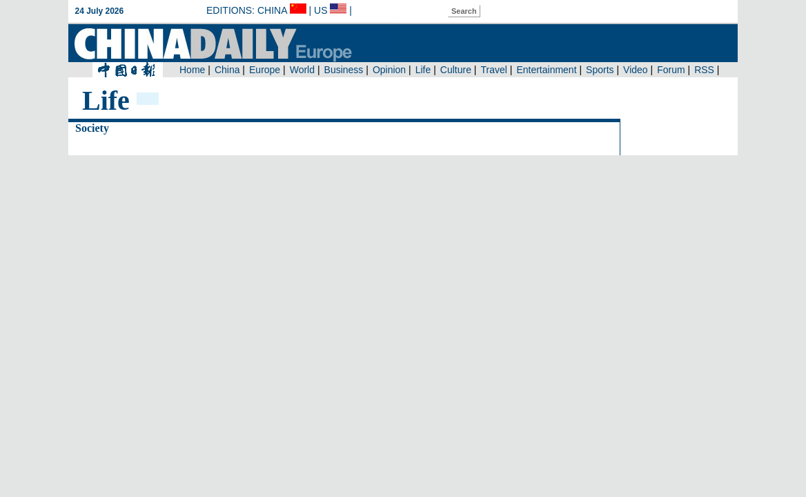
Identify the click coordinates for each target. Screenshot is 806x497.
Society (92, 128)
